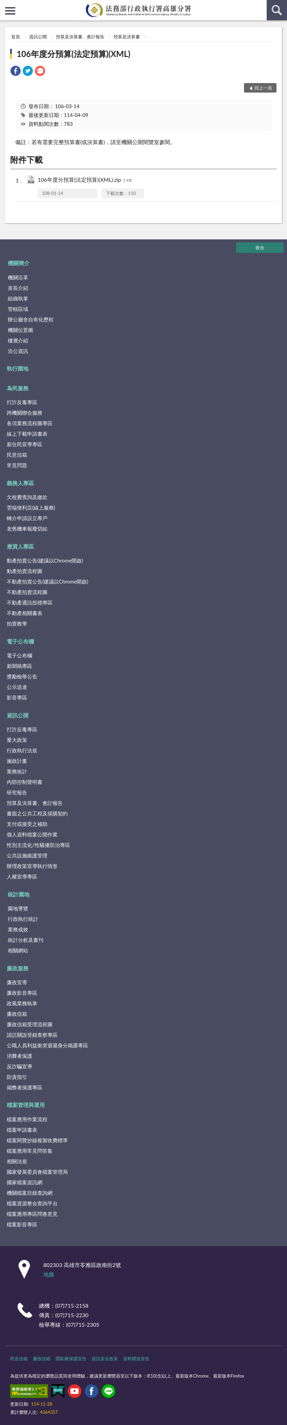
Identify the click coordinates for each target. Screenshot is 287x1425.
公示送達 (17, 687)
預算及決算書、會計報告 (80, 36)
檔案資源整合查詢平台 (32, 1203)
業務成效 (18, 929)
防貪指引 (17, 1077)
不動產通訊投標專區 (30, 602)
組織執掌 (18, 298)
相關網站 (18, 950)
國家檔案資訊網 (24, 1182)
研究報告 (17, 792)
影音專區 (17, 697)
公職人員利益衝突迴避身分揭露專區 (47, 1045)
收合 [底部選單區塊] (259, 247)
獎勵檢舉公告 (22, 676)
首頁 (15, 36)
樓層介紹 (18, 340)
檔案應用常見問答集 (30, 1151)
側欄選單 (10, 11)
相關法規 (17, 1161)
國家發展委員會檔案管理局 (37, 1172)
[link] (16, 72)
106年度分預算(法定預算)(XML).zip (85, 180)
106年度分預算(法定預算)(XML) (73, 54)
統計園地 (18, 894)
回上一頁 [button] (263, 88)
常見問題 (17, 465)
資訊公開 (38, 36)
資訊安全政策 (104, 1358)
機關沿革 (18, 277)
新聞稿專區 (19, 666)
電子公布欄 (20, 641)
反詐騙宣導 (19, 1066)
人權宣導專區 (22, 876)
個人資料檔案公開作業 (32, 834)
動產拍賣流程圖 (24, 571)
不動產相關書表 (24, 613)
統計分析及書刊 (25, 940)
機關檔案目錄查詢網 (30, 1193)
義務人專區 (20, 483)
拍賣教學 (17, 623)
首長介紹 (18, 288)
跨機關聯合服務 (24, 413)
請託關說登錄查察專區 (32, 1035)
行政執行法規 (22, 750)
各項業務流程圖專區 (30, 423)
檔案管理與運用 (26, 1105)
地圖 (48, 1274)
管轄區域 (18, 309)
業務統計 (17, 771)
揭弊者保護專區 (24, 1087)
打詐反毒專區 (22, 402)
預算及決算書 (127, 36)
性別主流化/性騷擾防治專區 (38, 845)
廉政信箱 (17, 1014)
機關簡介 (18, 263)
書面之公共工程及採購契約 (37, 813)
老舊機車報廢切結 (27, 529)
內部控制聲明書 (24, 782)
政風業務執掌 (22, 1003)
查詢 (277, 10)
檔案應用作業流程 (27, 1119)
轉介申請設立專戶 (27, 518)
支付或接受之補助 (27, 824)
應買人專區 (20, 546)
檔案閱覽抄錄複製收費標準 (37, 1140)
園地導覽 (18, 908)
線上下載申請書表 (27, 434)
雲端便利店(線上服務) (31, 507)
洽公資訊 (18, 351)
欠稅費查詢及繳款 (27, 497)
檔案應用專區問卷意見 (32, 1214)
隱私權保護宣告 (71, 1358)
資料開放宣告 (136, 1358)
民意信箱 (17, 455)
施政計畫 (17, 761)
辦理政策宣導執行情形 (32, 866)
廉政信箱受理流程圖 (30, 1024)
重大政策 (17, 740)
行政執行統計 (23, 919)
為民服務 (17, 388)
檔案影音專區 (22, 1224)
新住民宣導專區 (24, 444)
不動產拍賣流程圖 (27, 592)
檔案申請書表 (22, 1130)
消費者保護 (19, 1056)
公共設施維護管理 (27, 855)
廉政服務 (17, 968)
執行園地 (17, 368)
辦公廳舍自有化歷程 (31, 319)
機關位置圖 (20, 330)
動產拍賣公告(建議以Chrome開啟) (45, 560)
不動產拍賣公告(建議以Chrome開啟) (47, 581)
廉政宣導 (17, 982)
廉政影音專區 (22, 993)
